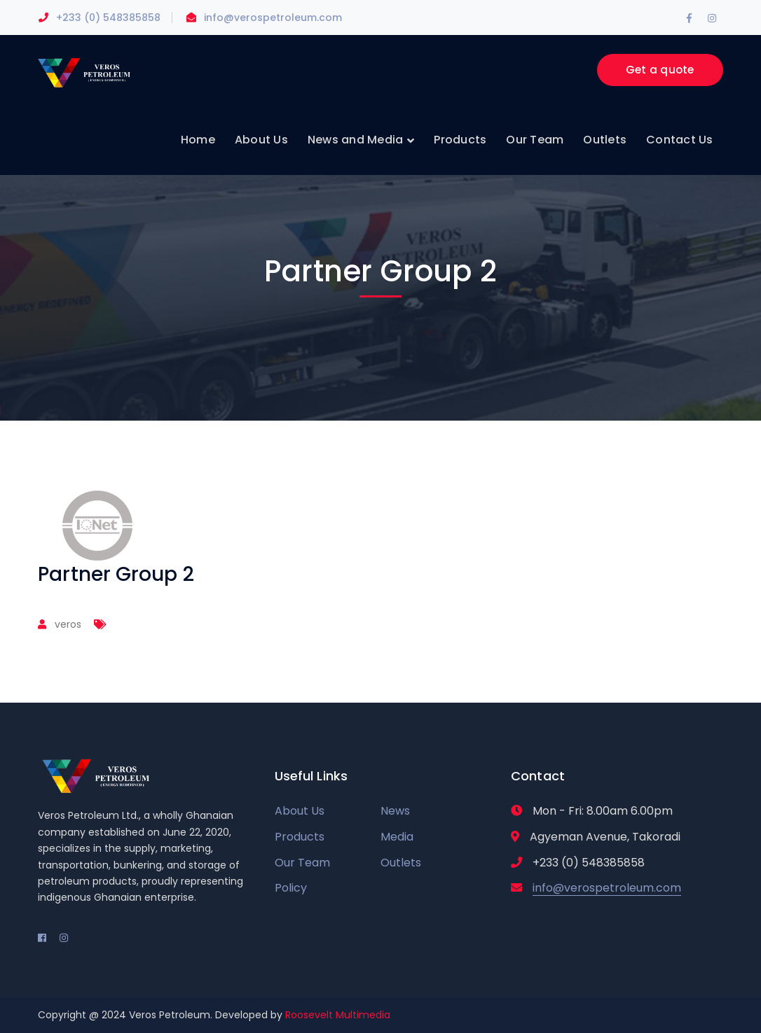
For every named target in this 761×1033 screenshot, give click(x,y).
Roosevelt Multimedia (337, 1015)
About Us (299, 811)
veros (68, 624)
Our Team (302, 863)
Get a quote (660, 69)
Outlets (400, 863)
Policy (291, 888)
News (395, 811)
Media (396, 837)
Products (299, 837)
